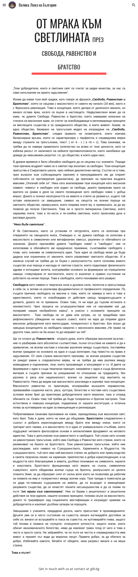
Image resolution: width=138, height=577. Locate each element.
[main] (69, 45)
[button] (4, 5)
